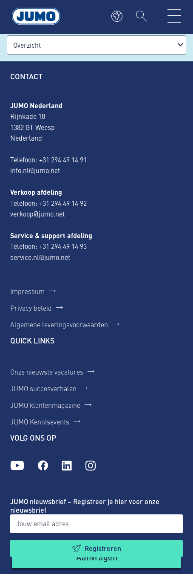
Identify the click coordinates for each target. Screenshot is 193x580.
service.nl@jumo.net (40, 257)
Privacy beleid (31, 307)
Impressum (27, 291)
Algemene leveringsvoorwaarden (59, 324)
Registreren (103, 548)
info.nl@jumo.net (35, 170)
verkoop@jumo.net (37, 213)
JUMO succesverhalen (43, 388)
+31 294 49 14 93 (63, 246)
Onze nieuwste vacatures (46, 371)
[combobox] (96, 45)
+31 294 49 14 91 (63, 159)
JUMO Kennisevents (39, 421)
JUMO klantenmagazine (45, 405)
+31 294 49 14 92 (63, 203)
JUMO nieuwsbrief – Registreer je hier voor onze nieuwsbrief (84, 505)
